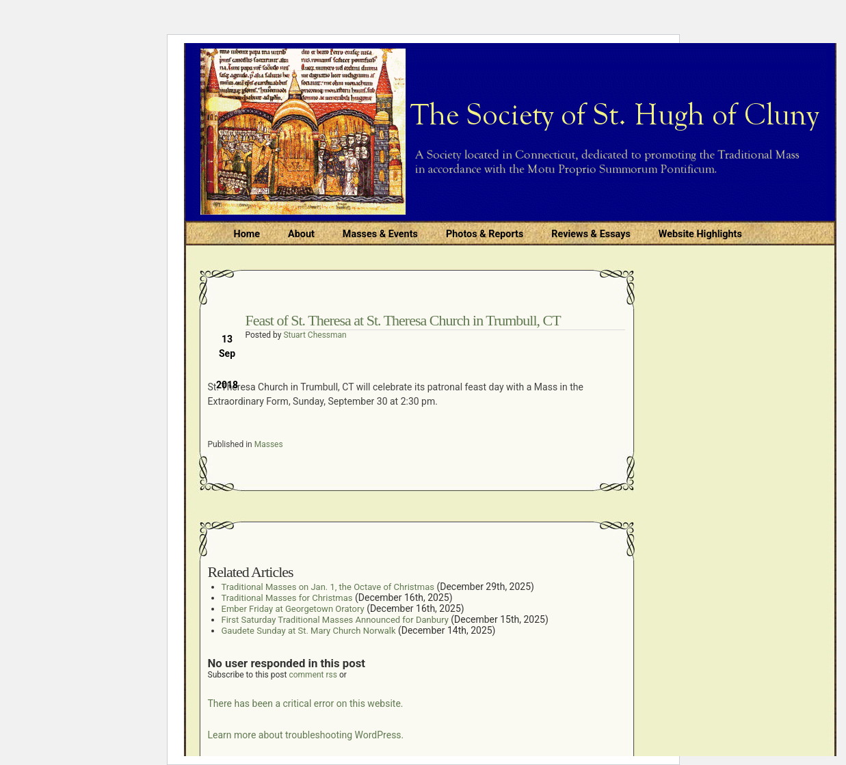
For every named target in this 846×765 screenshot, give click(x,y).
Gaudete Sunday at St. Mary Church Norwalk (309, 631)
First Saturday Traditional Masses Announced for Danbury (335, 620)
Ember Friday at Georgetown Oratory (293, 609)
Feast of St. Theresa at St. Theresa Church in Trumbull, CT (403, 320)
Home (247, 234)
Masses (268, 444)
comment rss (313, 675)
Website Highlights (700, 234)
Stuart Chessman (314, 335)
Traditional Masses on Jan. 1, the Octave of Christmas (328, 587)
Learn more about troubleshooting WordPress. (306, 734)
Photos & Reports (484, 234)
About (301, 234)
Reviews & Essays (590, 234)
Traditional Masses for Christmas (287, 598)
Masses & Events (380, 234)
